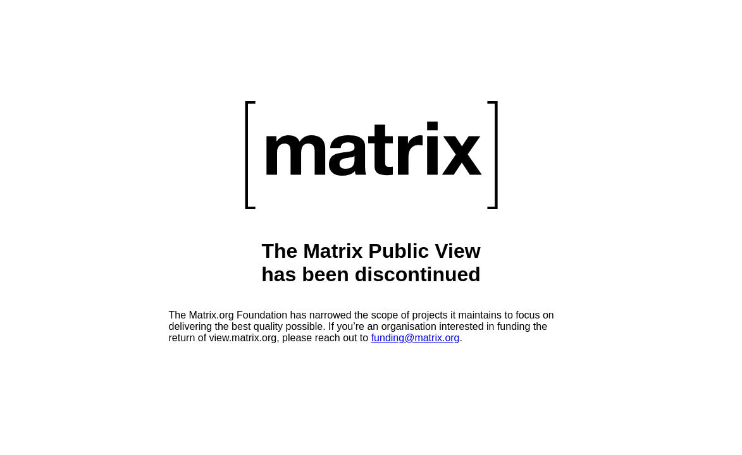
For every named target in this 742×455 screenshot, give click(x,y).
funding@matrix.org (415, 337)
